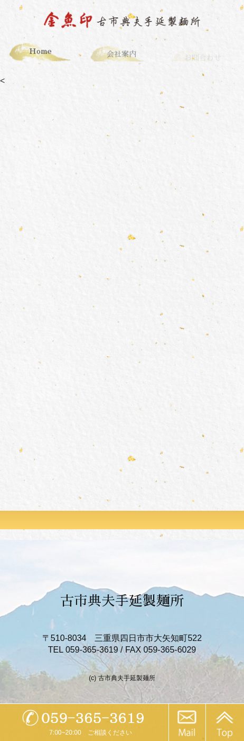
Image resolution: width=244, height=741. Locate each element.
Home (40, 52)
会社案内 (121, 56)
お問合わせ (202, 58)
